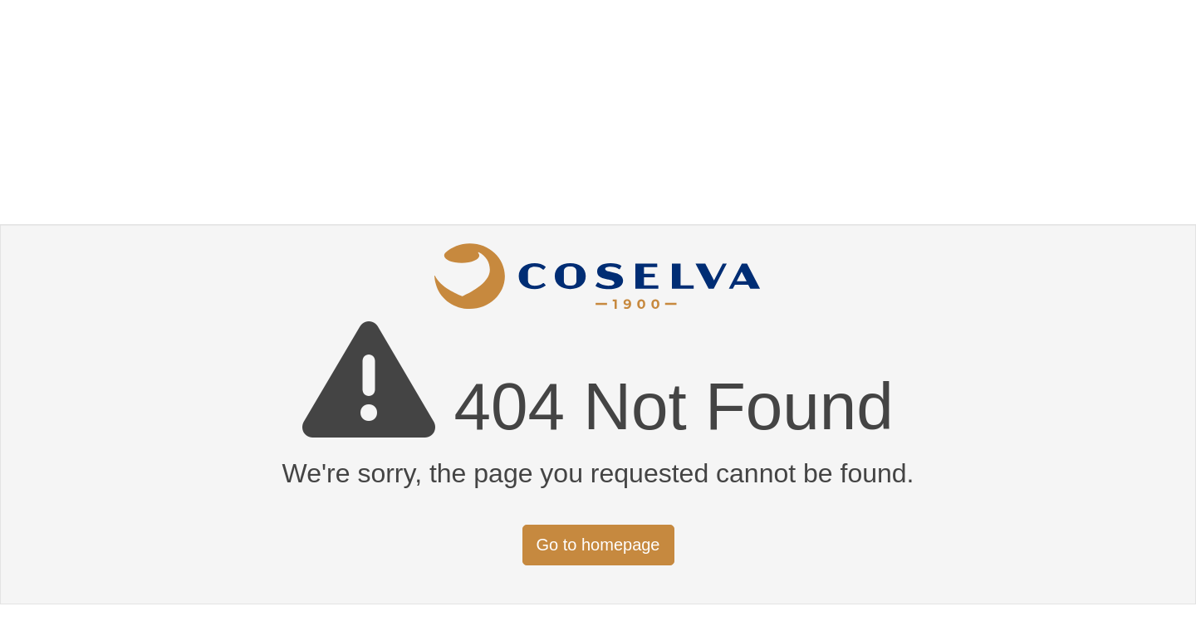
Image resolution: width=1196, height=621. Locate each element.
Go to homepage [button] (598, 544)
